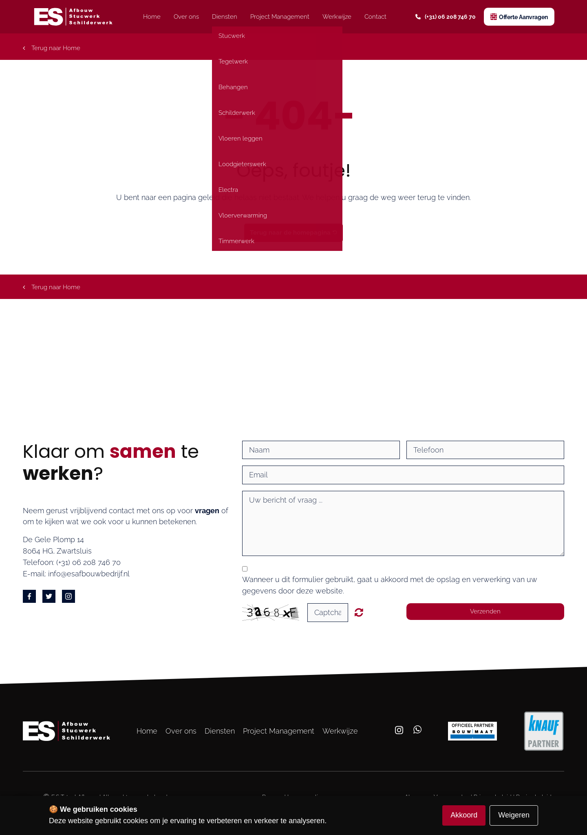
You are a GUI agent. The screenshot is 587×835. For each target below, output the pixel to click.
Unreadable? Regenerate (359, 612)
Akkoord (463, 815)
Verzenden (485, 611)
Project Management (279, 16)
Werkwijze (336, 16)
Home (152, 16)
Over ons (186, 16)
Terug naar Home (51, 48)
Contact (375, 16)
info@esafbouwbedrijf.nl (89, 573)
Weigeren (514, 815)
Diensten (224, 16)
